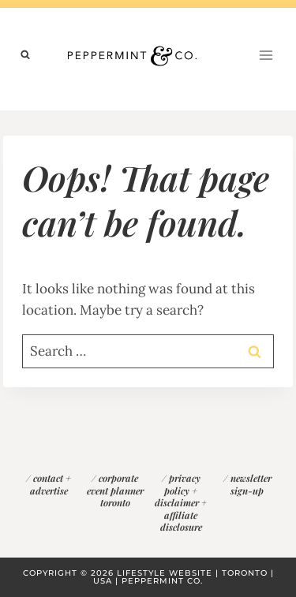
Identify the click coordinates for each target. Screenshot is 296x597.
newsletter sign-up (251, 484)
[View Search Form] (25, 55)
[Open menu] (265, 55)
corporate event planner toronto (115, 490)
